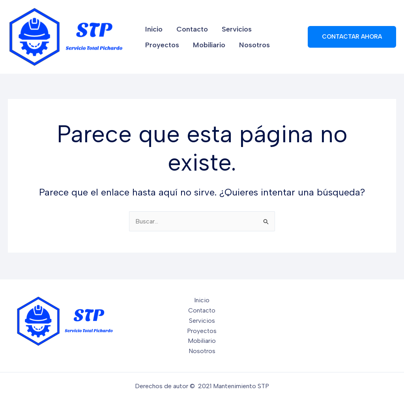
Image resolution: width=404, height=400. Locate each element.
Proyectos (273, 26)
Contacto (188, 26)
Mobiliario (160, 47)
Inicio (153, 26)
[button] (352, 37)
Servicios (230, 26)
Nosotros (203, 47)
